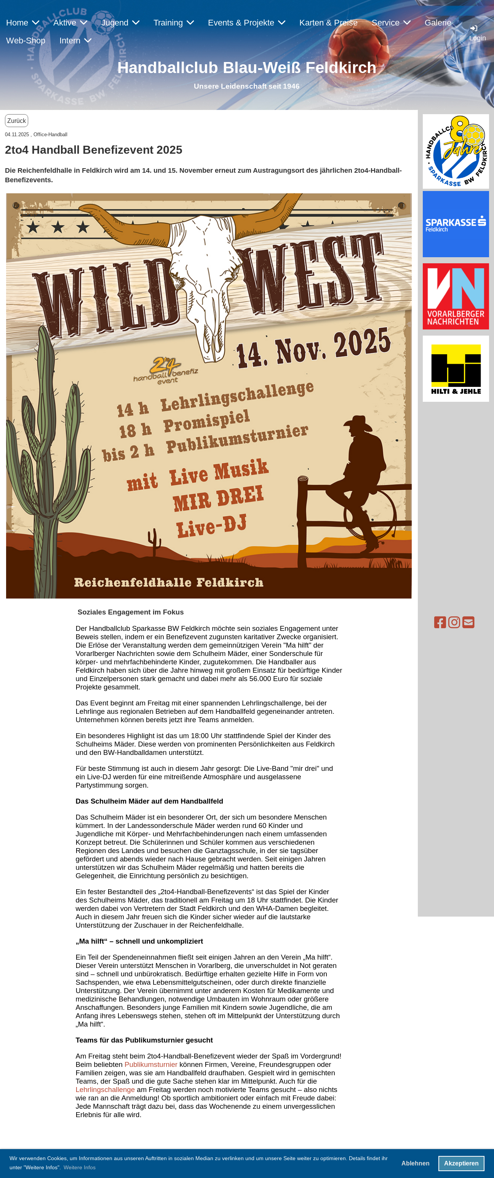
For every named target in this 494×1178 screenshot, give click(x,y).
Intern (75, 40)
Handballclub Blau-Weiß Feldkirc (242, 67)
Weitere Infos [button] (80, 1167)
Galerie (438, 22)
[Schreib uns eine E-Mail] (439, 622)
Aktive (70, 22)
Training (173, 22)
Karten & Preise (328, 22)
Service (391, 22)
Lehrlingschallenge (106, 1090)
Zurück (16, 120)
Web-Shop (25, 40)
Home (22, 22)
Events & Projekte (246, 22)
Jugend (120, 22)
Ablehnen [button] (415, 1163)
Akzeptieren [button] (461, 1163)
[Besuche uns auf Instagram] (425, 622)
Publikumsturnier (152, 1064)
